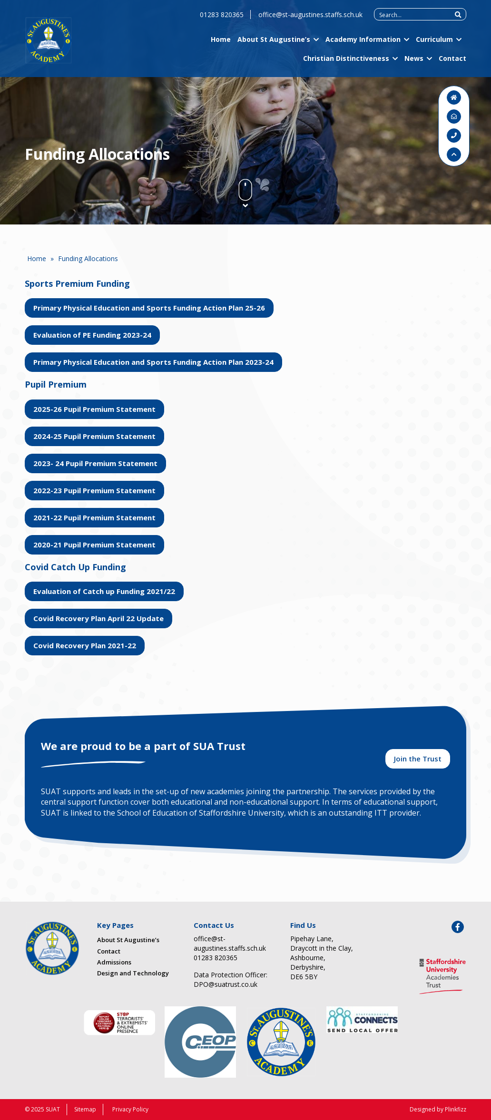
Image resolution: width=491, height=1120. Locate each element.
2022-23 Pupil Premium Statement (94, 490)
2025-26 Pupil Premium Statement (94, 409)
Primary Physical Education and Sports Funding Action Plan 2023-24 (153, 362)
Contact (452, 61)
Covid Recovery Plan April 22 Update (98, 618)
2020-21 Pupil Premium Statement (94, 544)
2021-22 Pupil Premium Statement (94, 517)
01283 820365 (222, 18)
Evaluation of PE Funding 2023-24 (92, 335)
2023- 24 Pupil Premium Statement (95, 463)
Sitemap (85, 1109)
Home (221, 43)
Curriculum (434, 43)
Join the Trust (418, 758)
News (413, 61)
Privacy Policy (130, 1109)
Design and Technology (133, 973)
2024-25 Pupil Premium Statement (94, 436)
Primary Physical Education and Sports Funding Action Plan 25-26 (149, 307)
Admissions (114, 962)
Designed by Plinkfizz (438, 1109)
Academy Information (363, 43)
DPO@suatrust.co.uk (225, 984)
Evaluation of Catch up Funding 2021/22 (104, 591)
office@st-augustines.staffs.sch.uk (310, 18)
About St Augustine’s (273, 43)
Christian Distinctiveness (346, 61)
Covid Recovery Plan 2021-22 (84, 645)
